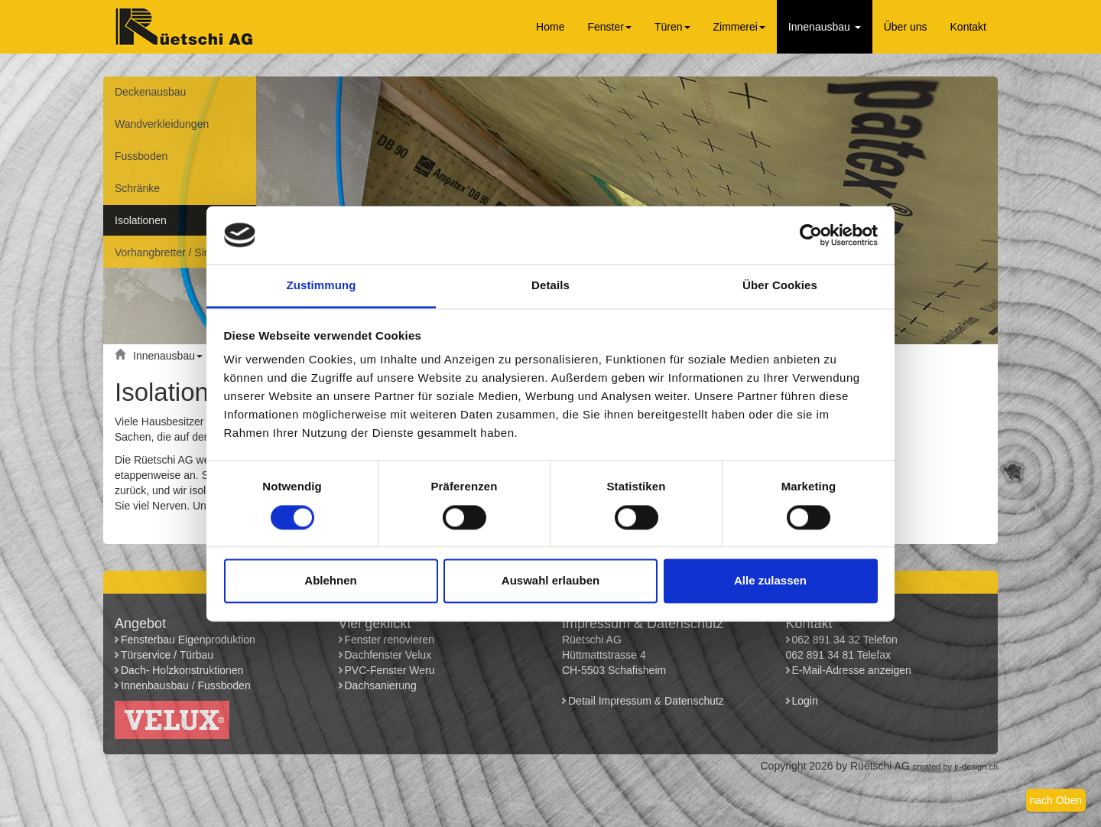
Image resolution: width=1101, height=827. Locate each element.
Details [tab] (550, 285)
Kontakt (968, 27)
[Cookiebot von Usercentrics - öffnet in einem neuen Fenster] (811, 234)
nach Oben (1056, 800)
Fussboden (141, 156)
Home (550, 27)
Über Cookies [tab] (779, 285)
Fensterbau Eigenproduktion (188, 639)
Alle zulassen (770, 581)
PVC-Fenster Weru (390, 670)
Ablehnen (330, 581)
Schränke (137, 188)
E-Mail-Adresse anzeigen (851, 670)
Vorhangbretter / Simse (169, 252)
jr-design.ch (976, 766)
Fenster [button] (609, 27)
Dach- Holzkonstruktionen (182, 670)
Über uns (905, 27)
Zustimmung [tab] (321, 285)
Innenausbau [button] (824, 27)
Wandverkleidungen (162, 124)
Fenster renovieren (390, 639)
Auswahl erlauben (550, 581)
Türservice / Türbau (167, 655)
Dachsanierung (381, 685)
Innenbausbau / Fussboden (186, 685)
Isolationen (141, 220)
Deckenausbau (150, 92)
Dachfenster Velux (388, 655)
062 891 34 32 (826, 639)
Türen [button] (672, 27)
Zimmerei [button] (739, 27)
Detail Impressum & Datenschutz (646, 701)
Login (806, 701)
